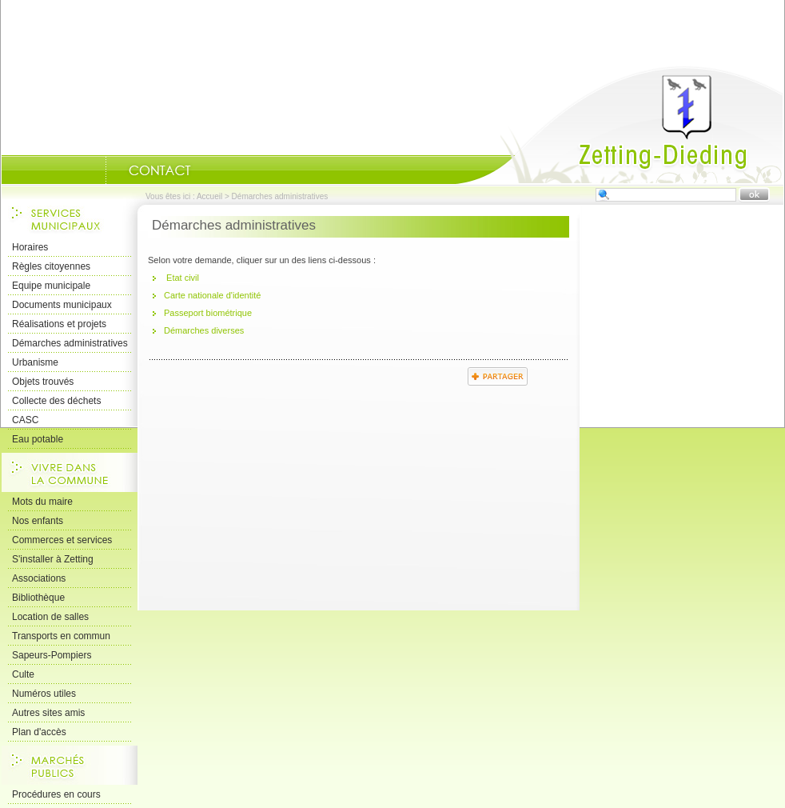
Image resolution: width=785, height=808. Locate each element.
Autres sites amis (48, 712)
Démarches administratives (70, 343)
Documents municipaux (62, 304)
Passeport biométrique (208, 313)
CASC (25, 420)
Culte (23, 674)
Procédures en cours (56, 794)
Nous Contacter (159, 170)
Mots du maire (42, 501)
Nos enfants (37, 520)
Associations (39, 578)
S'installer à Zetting (53, 559)
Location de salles (50, 616)
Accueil (619, 125)
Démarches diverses (204, 330)
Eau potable (37, 439)
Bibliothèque (38, 597)
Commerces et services (62, 540)
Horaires (30, 247)
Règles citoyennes (51, 266)
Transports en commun (61, 636)
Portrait (86, 170)
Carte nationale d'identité (212, 295)
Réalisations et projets (59, 324)
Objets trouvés (43, 381)
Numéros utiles (44, 693)
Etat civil (181, 277)
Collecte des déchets (56, 400)
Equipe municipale (51, 285)
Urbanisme (35, 362)
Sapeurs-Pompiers (51, 655)
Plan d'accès (39, 732)
